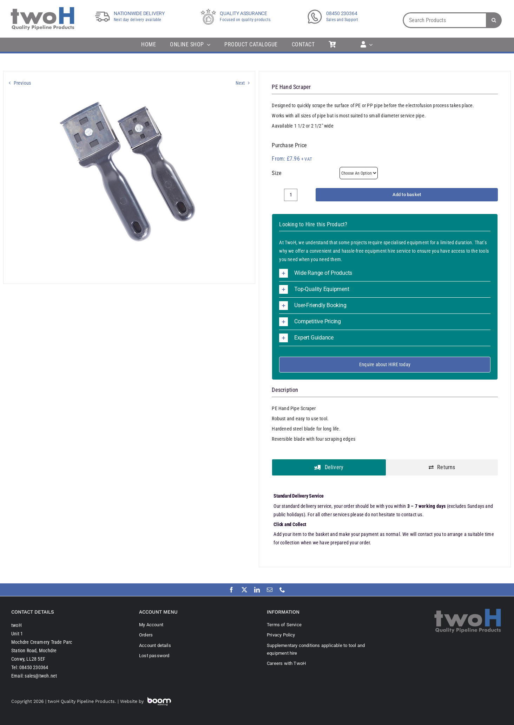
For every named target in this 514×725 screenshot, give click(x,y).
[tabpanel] (384, 520)
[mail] (269, 590)
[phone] (282, 590)
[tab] (329, 467)
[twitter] (244, 590)
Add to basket (407, 194)
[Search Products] (444, 20)
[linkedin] (257, 590)
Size (277, 173)
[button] (384, 273)
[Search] (494, 20)
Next (240, 83)
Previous (22, 83)
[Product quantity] (290, 195)
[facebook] (231, 590)
